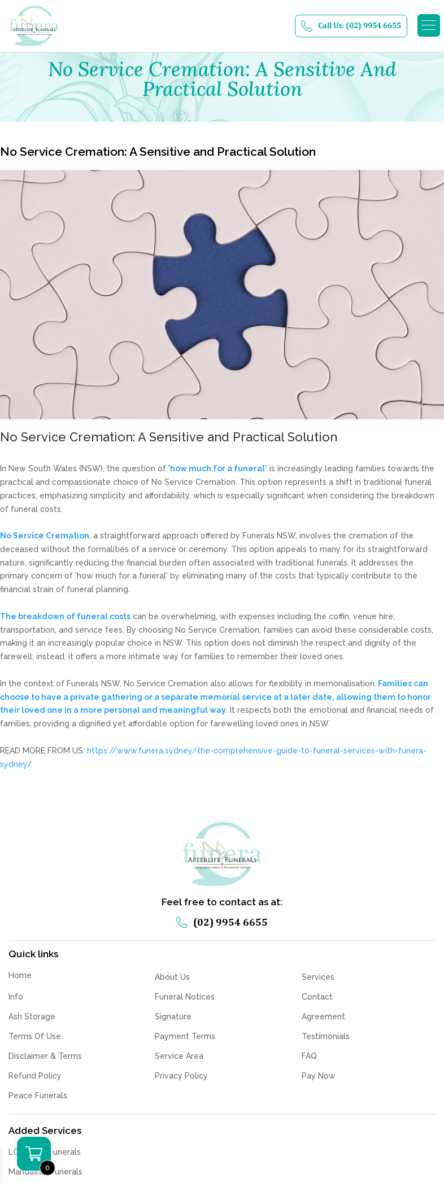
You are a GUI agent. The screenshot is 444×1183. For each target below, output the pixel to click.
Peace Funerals (37, 1095)
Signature (173, 1016)
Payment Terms (185, 1036)
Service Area (179, 1056)
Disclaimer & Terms (45, 1056)
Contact (317, 996)
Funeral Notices (185, 996)
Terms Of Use (34, 1036)
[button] (428, 25)
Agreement (323, 1016)
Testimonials (326, 1036)
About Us (172, 977)
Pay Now (319, 1075)
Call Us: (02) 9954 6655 (351, 26)
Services (318, 977)
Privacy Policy (181, 1075)
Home (20, 975)
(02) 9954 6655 (222, 922)
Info (15, 996)
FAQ (309, 1056)
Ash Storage (31, 1016)
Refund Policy (35, 1075)
